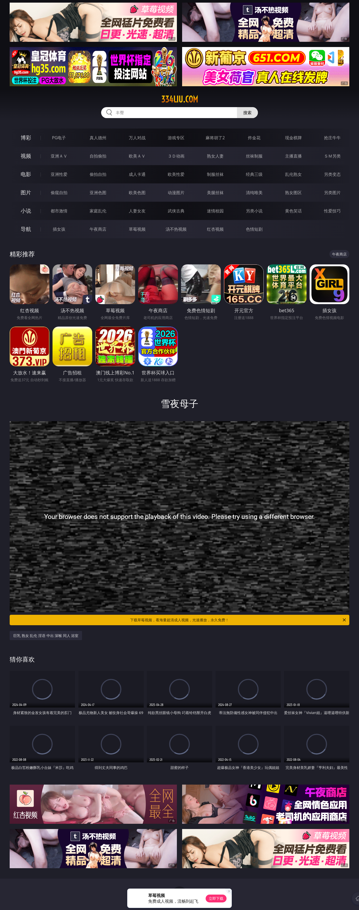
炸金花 (254, 138)
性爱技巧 (332, 211)
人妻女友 (137, 211)
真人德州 (98, 138)
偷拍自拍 (98, 174)
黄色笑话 (293, 211)
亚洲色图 (98, 192)
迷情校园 (215, 211)
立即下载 (216, 898)
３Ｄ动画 (176, 156)
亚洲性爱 (59, 174)
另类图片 (332, 192)
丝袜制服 (254, 156)
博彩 (26, 137)
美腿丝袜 (215, 192)
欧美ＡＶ (137, 156)
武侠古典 (176, 211)
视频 (26, 155)
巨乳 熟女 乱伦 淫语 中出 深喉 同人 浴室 (45, 635)
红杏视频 (215, 229)
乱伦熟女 (293, 174)
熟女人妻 (215, 156)
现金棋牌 (293, 138)
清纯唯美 (254, 192)
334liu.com (179, 99)
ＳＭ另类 (332, 156)
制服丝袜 (215, 174)
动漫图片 (176, 192)
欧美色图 (137, 192)
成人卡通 (137, 174)
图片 (26, 192)
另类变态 (332, 174)
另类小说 (254, 211)
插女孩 (59, 229)
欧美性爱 (176, 174)
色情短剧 (254, 229)
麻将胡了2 (215, 138)
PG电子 (59, 138)
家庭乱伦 (98, 211)
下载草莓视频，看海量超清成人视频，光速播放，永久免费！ (238, 620)
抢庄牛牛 (332, 138)
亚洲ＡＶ (59, 156)
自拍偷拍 (98, 156)
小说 (26, 210)
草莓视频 (137, 229)
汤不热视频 (176, 229)
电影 (26, 174)
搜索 (247, 112)
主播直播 (293, 156)
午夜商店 (98, 229)
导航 (26, 229)
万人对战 (137, 138)
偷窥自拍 (59, 192)
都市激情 (59, 211)
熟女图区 (293, 192)
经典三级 (254, 174)
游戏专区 (176, 138)
